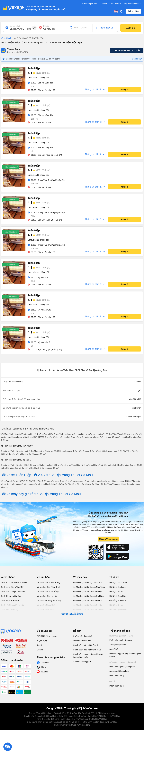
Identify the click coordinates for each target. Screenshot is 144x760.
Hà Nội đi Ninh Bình (118, 582)
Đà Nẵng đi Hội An (117, 600)
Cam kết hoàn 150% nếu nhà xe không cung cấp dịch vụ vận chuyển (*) (44, 8)
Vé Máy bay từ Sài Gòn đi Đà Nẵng (88, 596)
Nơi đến (46, 26)
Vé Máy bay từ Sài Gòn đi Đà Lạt (87, 600)
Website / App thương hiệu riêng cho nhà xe (125, 655)
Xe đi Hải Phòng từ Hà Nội (12, 605)
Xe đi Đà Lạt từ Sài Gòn (11, 596)
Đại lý (112, 682)
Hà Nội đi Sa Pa (116, 591)
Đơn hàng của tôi (89, 4)
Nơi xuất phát (15, 26)
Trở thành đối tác (132, 4)
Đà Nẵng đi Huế (116, 605)
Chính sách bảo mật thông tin (86, 645)
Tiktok (43, 667)
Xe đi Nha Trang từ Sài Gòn (13, 591)
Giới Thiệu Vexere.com (47, 636)
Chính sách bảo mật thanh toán (87, 650)
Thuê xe (114, 577)
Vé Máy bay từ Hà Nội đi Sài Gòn (87, 582)
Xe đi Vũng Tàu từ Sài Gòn (12, 587)
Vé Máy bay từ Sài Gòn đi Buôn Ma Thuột (88, 610)
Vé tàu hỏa (43, 577)
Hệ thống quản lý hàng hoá (122, 662)
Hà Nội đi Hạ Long (117, 587)
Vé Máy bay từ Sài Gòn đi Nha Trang (89, 587)
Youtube (44, 672)
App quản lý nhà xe (117, 645)
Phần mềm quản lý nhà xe (120, 640)
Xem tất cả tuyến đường (72, 614)
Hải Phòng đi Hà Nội (118, 609)
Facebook (45, 663)
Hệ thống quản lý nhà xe (121, 636)
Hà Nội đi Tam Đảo (117, 596)
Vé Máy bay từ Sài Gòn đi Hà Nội (87, 591)
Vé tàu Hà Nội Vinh (45, 609)
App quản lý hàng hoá (119, 671)
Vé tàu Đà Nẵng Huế (46, 605)
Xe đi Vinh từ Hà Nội (9, 609)
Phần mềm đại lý (116, 676)
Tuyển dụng (42, 641)
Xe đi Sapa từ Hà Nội (10, 600)
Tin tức (40, 645)
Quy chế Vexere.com (82, 641)
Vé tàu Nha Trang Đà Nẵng (49, 600)
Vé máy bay (80, 577)
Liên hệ (40, 650)
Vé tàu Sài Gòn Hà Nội (47, 596)
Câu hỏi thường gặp (82, 661)
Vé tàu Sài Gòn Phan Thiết (48, 587)
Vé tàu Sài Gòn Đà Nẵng (47, 591)
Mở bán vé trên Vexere (111, 4)
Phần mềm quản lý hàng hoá (122, 667)
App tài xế (113, 649)
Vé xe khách (6, 38)
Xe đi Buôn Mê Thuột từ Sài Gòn (15, 582)
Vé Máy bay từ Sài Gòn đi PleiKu (87, 605)
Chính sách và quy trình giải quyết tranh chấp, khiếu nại (88, 655)
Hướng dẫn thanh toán (83, 636)
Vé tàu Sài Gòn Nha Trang (48, 582)
